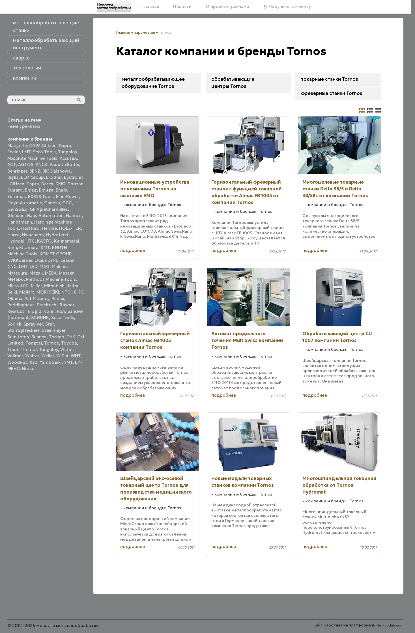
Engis (61, 190)
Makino (59, 266)
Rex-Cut (16, 311)
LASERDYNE (46, 260)
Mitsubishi (55, 285)
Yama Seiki (51, 362)
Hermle (49, 228)
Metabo (15, 279)
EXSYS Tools (41, 196)
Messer (66, 273)
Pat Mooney (37, 298)
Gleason (16, 215)
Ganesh (52, 202)
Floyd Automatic (24, 202)
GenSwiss (17, 209)
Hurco (13, 234)
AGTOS (25, 164)
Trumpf (29, 349)
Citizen (49, 145)
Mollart (26, 292)
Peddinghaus (21, 304)
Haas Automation (45, 215)
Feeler (13, 126)
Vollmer (15, 355)
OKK (78, 292)
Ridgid (34, 311)
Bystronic (73, 177)
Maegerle (17, 145)
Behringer (17, 171)
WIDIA (62, 355)
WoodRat (17, 362)
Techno (56, 336)
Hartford (30, 228)
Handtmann (19, 222)
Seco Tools (44, 151)
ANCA (42, 164)
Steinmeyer (53, 330)
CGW (34, 145)
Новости (182, 6)
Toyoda (69, 343)
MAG (45, 266)
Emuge (46, 190)
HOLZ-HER (70, 228)
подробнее (132, 250)
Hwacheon (33, 234)
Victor (66, 349)
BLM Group (32, 177)
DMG (60, 183)
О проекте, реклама (227, 6)
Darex (47, 183)
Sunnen (39, 336)
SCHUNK (40, 317)
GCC (67, 202)
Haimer (74, 215)
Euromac (16, 196)
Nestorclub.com (390, 625)
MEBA (51, 273)
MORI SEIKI (47, 292)
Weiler (47, 355)
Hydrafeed (57, 234)
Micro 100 (18, 285)
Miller (36, 285)
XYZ (33, 362)
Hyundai (16, 241)
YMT (68, 362)
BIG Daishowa (56, 171)
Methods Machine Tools (51, 279)
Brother (54, 177)
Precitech (47, 304)
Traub (13, 349)
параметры (144, 32)
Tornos (51, 343)
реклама (31, 126)
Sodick (14, 324)
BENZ (34, 171)
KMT (45, 247)
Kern (12, 247)
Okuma (14, 298)
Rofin (49, 311)
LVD (33, 266)
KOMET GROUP (55, 253)
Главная (150, 6)
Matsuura (17, 273)
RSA (61, 311)
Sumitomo (18, 336)
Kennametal (66, 241)
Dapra (65, 145)
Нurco (28, 368)
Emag (31, 190)
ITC (31, 241)
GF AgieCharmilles (49, 209)
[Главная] (114, 6)
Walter (32, 355)
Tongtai (33, 343)
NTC (66, 292)
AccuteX (68, 158)
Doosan (75, 183)
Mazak (36, 273)
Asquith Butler (64, 164)
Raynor (67, 304)
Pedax (57, 298)
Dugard (15, 190)
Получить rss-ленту (287, 6)
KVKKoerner (19, 260)
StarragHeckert (23, 330)
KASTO (44, 241)
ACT (11, 164)
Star (49, 324)
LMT (26, 151)
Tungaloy (67, 151)
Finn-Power (67, 196)
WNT (76, 355)
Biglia (13, 177)
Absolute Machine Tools (32, 158)
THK (70, 336)
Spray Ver (33, 324)
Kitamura (28, 247)
